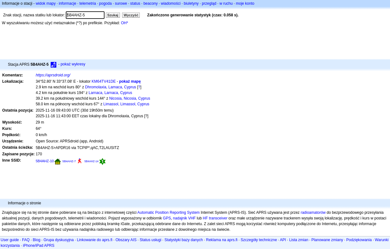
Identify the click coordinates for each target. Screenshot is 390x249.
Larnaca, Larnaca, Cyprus (110, 93)
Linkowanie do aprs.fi (94, 240)
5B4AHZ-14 (91, 161)
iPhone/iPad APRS (38, 245)
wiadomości (171, 3)
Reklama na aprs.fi (221, 240)
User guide (10, 240)
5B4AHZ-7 (69, 161)
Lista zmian (298, 240)
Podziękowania (359, 240)
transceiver (218, 218)
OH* (124, 23)
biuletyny (191, 3)
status (135, 3)
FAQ (26, 240)
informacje (67, 3)
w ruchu (226, 3)
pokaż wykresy (72, 64)
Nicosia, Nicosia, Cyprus (129, 98)
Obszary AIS (126, 240)
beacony (151, 3)
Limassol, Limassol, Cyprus (126, 104)
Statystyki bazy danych (183, 240)
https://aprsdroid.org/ (53, 75)
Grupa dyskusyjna (58, 240)
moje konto (245, 3)
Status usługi (150, 240)
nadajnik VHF (184, 218)
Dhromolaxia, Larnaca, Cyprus (110, 87)
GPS (167, 218)
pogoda (105, 3)
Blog (36, 240)
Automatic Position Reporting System (168, 212)
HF (205, 218)
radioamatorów (313, 212)
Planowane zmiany (327, 240)
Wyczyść (131, 15)
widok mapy (45, 3)
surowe (121, 3)
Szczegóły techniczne (259, 240)
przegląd (209, 3)
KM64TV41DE (104, 81)
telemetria (87, 3)
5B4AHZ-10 (45, 161)
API (283, 240)
